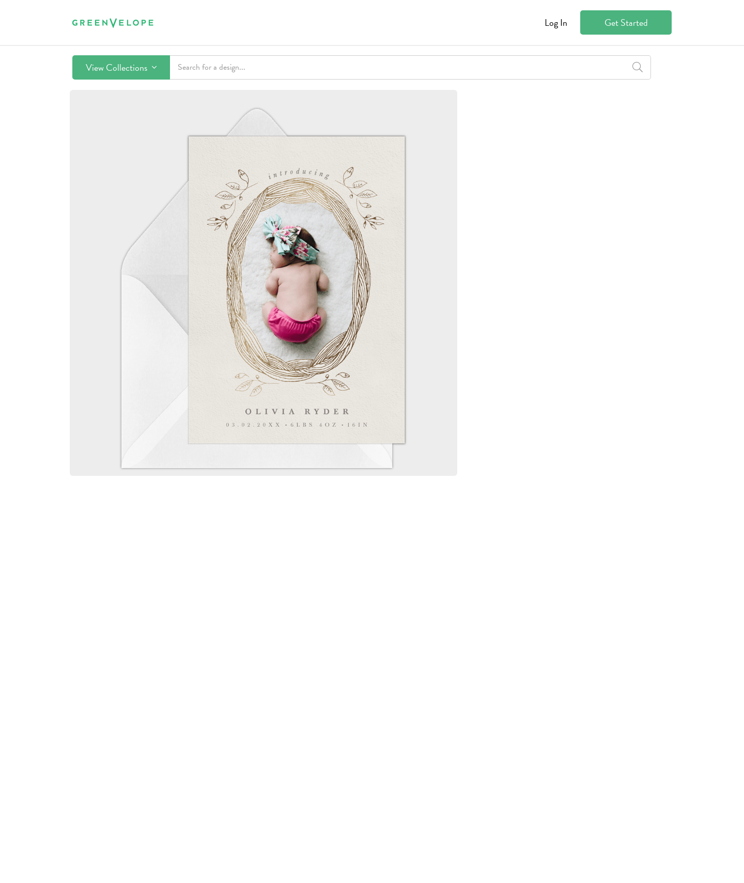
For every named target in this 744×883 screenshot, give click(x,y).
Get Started (626, 22)
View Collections (121, 67)
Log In (556, 22)
